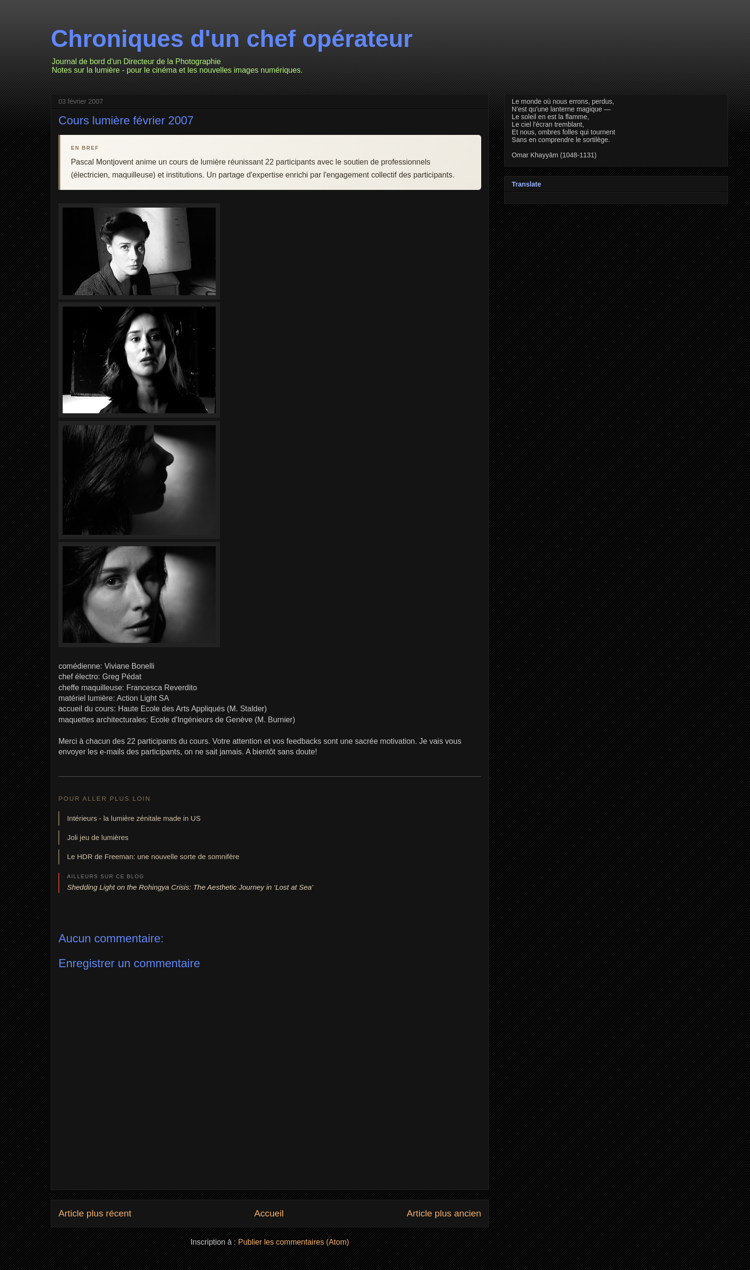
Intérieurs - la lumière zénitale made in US (133, 818)
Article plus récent (95, 1213)
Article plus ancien (444, 1213)
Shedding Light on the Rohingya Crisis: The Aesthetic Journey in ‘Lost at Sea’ (190, 887)
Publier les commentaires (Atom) (293, 1242)
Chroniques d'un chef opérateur (231, 38)
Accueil (269, 1213)
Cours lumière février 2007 (126, 120)
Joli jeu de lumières (97, 837)
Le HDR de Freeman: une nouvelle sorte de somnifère (153, 856)
